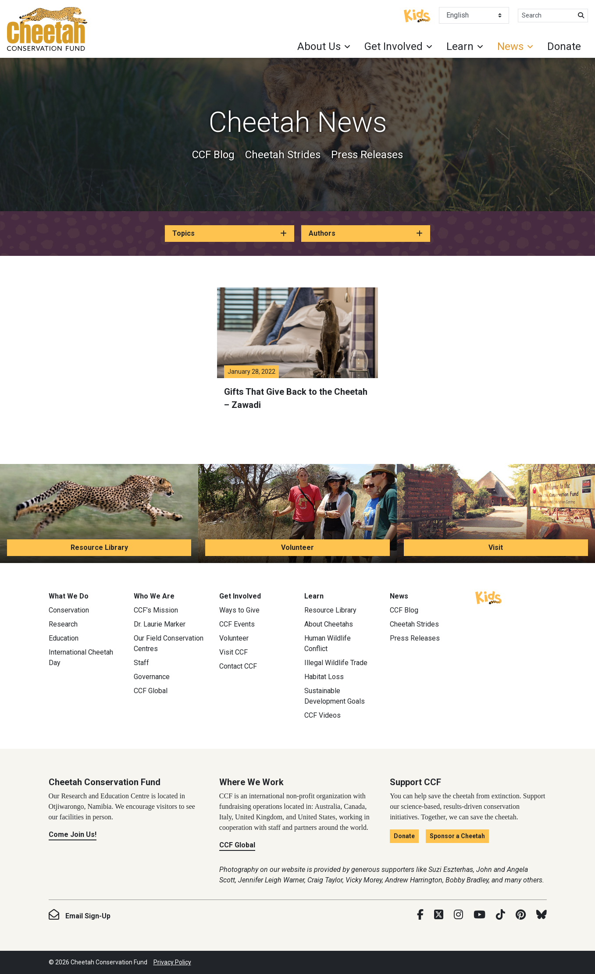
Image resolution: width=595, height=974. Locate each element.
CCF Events (237, 624)
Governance (152, 677)
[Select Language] (474, 15)
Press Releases (367, 155)
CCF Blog (213, 155)
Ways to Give (239, 610)
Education (63, 638)
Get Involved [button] (393, 46)
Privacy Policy (172, 962)
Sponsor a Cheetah (457, 835)
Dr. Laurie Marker (159, 624)
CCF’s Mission (156, 610)
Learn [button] (460, 46)
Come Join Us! (72, 834)
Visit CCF (233, 652)
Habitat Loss (324, 677)
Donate (564, 46)
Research (63, 624)
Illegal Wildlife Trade (335, 663)
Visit (495, 547)
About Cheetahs (328, 624)
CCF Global (150, 691)
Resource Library (99, 547)
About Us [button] (319, 46)
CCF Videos (322, 715)
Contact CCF (238, 666)
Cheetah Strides (283, 155)
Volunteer (297, 547)
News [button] (510, 46)
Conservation (69, 610)
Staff (141, 663)
